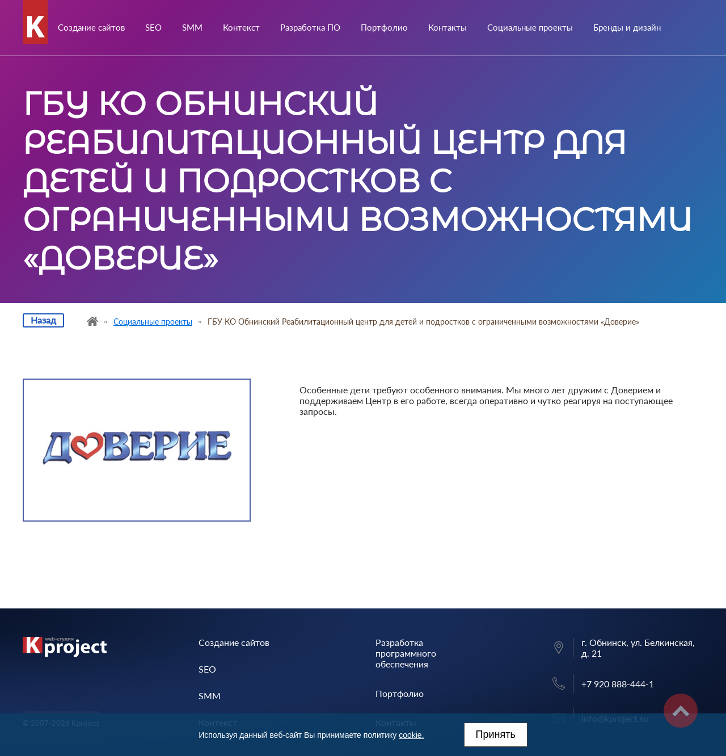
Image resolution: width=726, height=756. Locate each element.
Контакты (447, 27)
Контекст (241, 27)
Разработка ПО (310, 27)
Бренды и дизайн (627, 27)
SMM (192, 27)
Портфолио (384, 27)
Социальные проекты (530, 27)
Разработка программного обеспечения (405, 653)
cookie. (411, 735)
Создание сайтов (91, 27)
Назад (43, 319)
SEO (153, 27)
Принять (496, 734)
